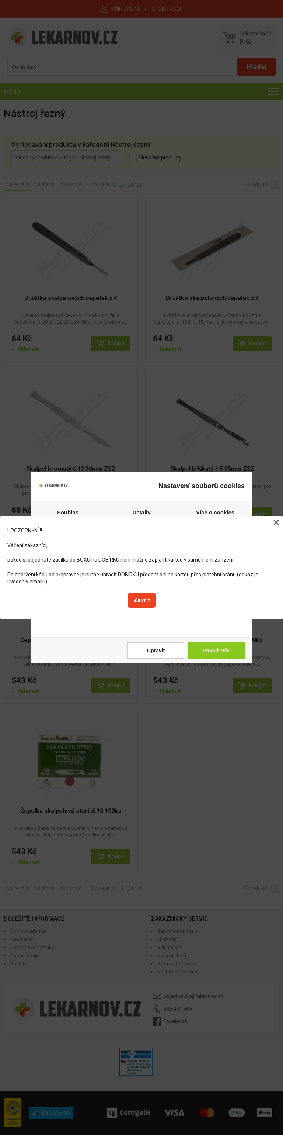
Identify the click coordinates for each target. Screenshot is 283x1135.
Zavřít (141, 600)
